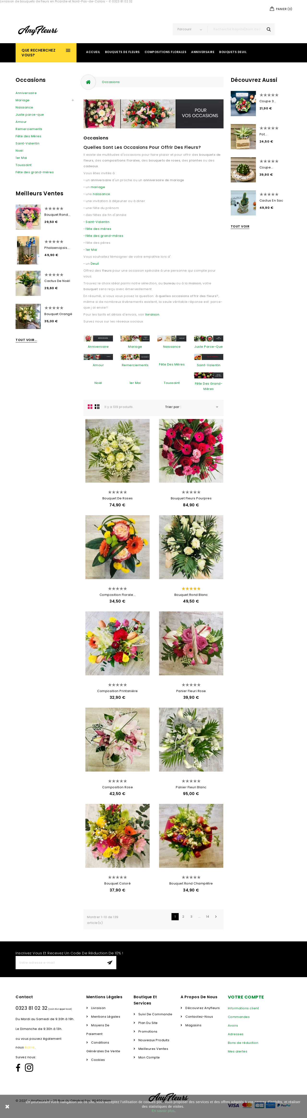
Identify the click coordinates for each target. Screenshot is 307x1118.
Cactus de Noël (57, 281)
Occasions (31, 80)
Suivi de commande (154, 1014)
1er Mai (21, 157)
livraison (152, 314)
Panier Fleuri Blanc (191, 787)
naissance (101, 194)
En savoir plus (163, 1111)
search (269, 29)
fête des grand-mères (104, 235)
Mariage (23, 100)
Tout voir (240, 226)
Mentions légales (105, 1016)
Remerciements (29, 129)
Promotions (147, 1031)
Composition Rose (117, 787)
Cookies (97, 1060)
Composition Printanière (117, 691)
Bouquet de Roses (117, 498)
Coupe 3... (268, 101)
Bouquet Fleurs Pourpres (191, 498)
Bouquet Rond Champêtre (191, 883)
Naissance (24, 107)
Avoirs (233, 1025)
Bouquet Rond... (57, 214)
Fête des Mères (28, 136)
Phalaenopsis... (57, 247)
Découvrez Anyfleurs (202, 1008)
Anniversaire (202, 52)
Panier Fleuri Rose (191, 691)
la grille (90, 406)
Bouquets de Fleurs (122, 52)
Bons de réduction (243, 1042)
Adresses (236, 1034)
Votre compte (246, 997)
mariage (98, 187)
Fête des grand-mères (35, 172)
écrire (30, 1047)
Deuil (95, 263)
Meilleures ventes (152, 1048)
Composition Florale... (118, 594)
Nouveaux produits (153, 1040)
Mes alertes (238, 1051)
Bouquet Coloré (117, 883)
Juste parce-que (30, 114)
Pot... (263, 134)
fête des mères (98, 229)
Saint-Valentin (27, 143)
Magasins (193, 1025)
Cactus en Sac (271, 200)
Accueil (93, 52)
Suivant (215, 916)
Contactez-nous (199, 1016)
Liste (97, 406)
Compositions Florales (166, 52)
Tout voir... (26, 340)
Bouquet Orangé (58, 314)
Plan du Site (147, 1023)
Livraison (98, 1008)
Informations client (243, 1008)
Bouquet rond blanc (191, 594)
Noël (19, 150)
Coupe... (266, 167)
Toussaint (24, 165)
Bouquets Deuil (233, 52)
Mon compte (148, 1057)
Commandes (239, 1017)
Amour (21, 122)
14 (207, 916)
